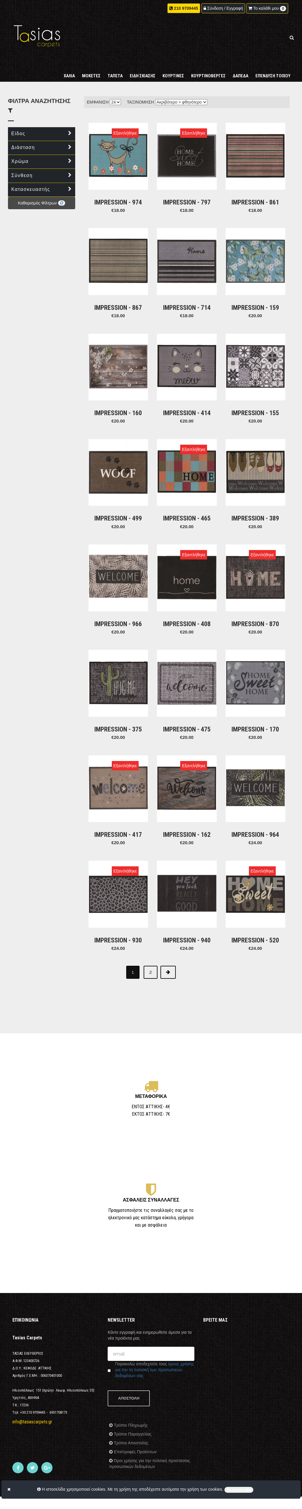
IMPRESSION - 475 (187, 699)
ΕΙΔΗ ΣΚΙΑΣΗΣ (142, 68)
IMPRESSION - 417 (118, 800)
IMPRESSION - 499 (118, 499)
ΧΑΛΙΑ (69, 68)
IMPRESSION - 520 (255, 900)
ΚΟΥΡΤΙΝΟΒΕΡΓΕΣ (208, 68)
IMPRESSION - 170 (255, 699)
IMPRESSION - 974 (118, 197)
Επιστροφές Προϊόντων (135, 1424)
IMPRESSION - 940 (187, 900)
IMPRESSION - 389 (255, 499)
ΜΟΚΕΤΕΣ (91, 68)
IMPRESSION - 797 (187, 197)
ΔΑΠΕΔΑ (240, 68)
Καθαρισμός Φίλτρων (41, 203)
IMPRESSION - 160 (118, 398)
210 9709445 (186, 8)
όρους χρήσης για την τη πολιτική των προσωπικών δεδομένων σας (154, 1342)
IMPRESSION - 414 (187, 398)
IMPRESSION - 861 (255, 197)
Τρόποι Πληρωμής (130, 1398)
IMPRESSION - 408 (187, 599)
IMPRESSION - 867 (118, 298)
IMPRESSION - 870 (255, 599)
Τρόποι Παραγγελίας (132, 1407)
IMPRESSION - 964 (255, 800)
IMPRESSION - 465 (187, 499)
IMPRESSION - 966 (118, 599)
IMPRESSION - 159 (255, 298)
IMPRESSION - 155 (255, 398)
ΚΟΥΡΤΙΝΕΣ (173, 68)
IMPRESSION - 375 (118, 699)
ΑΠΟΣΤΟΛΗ (128, 1371)
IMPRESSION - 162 (187, 800)
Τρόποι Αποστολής (130, 1415)
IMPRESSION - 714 (187, 298)
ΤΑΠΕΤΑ (115, 68)
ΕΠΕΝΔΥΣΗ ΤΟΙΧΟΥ (272, 68)
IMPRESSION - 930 (118, 900)
